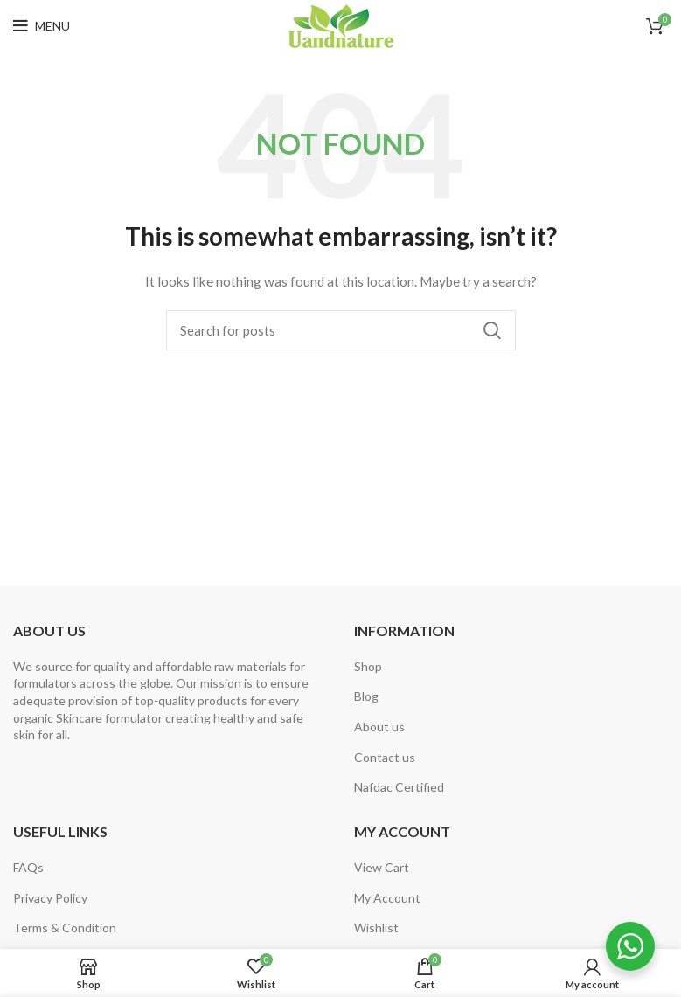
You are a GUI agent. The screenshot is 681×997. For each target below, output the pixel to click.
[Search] (341, 330)
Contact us (384, 757)
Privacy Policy (50, 897)
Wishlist (376, 927)
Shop (368, 666)
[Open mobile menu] (41, 26)
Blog (366, 696)
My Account (387, 897)
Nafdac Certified (399, 786)
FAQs (28, 867)
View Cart (381, 867)
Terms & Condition (64, 927)
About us (379, 726)
